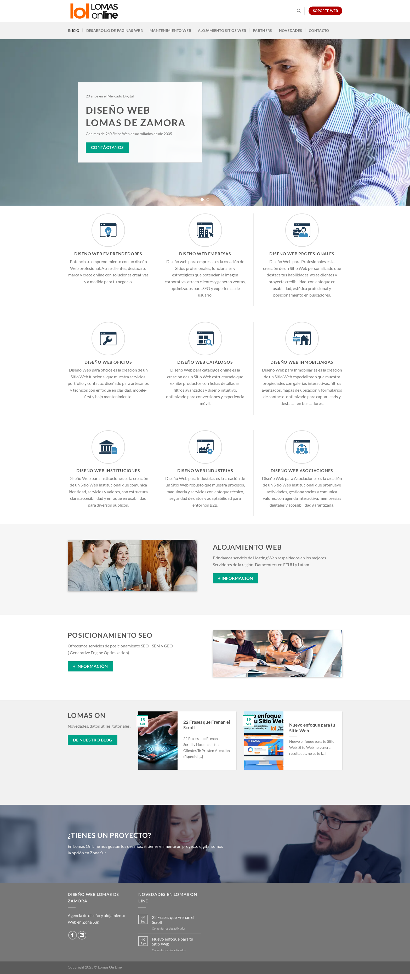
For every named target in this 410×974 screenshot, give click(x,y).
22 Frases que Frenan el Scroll (206, 725)
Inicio (73, 30)
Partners (262, 30)
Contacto (319, 30)
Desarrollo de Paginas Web (114, 30)
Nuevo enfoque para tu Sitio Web (312, 727)
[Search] (299, 11)
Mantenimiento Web (170, 30)
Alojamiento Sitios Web (222, 30)
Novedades (290, 30)
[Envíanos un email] (82, 935)
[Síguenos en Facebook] (72, 935)
